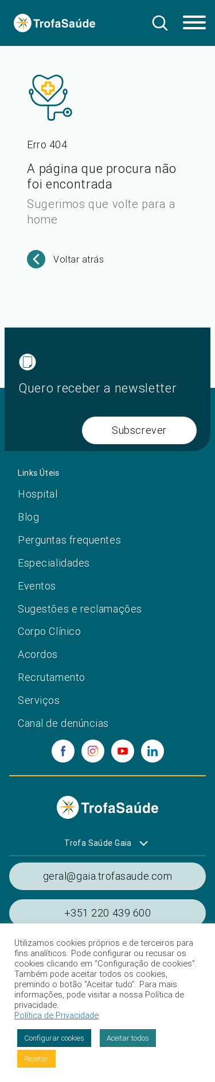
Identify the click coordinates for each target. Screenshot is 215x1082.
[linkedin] (152, 751)
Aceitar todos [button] (128, 1038)
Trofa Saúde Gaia (98, 843)
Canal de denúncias (63, 723)
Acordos (38, 654)
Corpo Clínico (49, 631)
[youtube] (122, 751)
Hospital (37, 493)
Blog (28, 516)
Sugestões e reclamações (80, 608)
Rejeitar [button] (36, 1059)
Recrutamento (51, 677)
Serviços (39, 700)
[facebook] (63, 751)
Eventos (37, 585)
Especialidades (54, 562)
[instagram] (92, 751)
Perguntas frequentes (69, 539)
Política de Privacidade (56, 1015)
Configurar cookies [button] (54, 1038)
